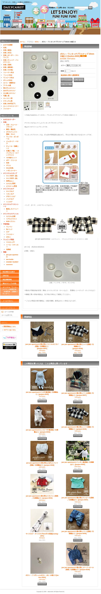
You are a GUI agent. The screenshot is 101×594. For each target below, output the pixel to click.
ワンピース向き (8, 78)
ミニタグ (9, 202)
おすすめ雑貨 (7, 45)
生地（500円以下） (10, 103)
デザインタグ (10, 196)
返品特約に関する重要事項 (70, 75)
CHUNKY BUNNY (12, 262)
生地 (4, 47)
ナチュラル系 (7, 101)
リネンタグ (10, 194)
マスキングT (10, 242)
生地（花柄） (7, 65)
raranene (9, 264)
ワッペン (9, 227)
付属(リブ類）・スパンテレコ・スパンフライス (12, 153)
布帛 (7, 163)
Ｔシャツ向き (7, 75)
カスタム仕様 (10, 216)
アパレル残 (7, 85)
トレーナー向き (8, 72)
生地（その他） (8, 70)
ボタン (8, 237)
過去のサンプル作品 (9, 283)
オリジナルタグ (8, 189)
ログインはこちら (10, 330)
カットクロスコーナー (10, 106)
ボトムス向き (7, 80)
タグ (7, 232)
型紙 (4, 252)
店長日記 (6, 276)
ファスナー (7, 109)
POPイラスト (10, 221)
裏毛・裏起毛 (10, 129)
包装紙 (8, 249)
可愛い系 (6, 96)
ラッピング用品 (8, 239)
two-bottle (9, 259)
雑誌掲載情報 (7, 279)
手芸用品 (6, 224)
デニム (8, 165)
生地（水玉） (7, 53)
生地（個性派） (8, 67)
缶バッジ (9, 229)
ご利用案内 (51, 8)
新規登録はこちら (10, 326)
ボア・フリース (11, 160)
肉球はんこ (10, 181)
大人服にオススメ (9, 93)
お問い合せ (62, 8)
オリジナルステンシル (10, 214)
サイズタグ (10, 191)
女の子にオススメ (9, 90)
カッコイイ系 (7, 98)
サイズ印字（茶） (12, 178)
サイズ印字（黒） (12, 176)
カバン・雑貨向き (9, 83)
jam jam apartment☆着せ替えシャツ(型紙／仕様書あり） (78, 346)
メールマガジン (8, 301)
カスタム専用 (10, 183)
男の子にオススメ (9, 88)
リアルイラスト (11, 219)
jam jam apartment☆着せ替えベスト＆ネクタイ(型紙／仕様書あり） (42, 346)
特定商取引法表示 (9, 272)
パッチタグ (10, 199)
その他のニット (11, 157)
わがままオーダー (9, 119)
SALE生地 (9, 168)
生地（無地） (7, 50)
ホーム (22, 42)
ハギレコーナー (11, 170)
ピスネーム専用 (11, 186)
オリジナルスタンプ (10, 173)
